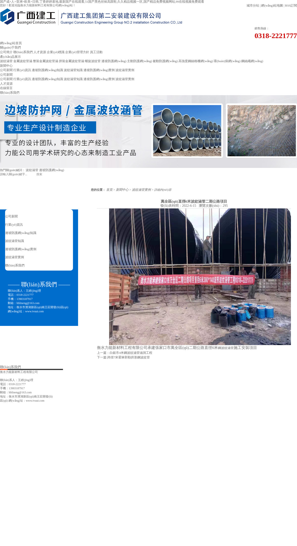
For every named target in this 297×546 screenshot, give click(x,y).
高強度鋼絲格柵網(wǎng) (195, 61)
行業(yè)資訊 (22, 70)
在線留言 (6, 88)
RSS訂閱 (291, 5)
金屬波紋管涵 (22, 61)
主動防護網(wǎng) (139, 61)
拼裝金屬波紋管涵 (71, 61)
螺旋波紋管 (93, 61)
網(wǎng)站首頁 (11, 43)
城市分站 (253, 5)
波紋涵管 (6, 61)
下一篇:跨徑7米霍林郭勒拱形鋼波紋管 (123, 357)
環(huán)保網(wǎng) (227, 61)
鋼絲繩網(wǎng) (252, 61)
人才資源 (39, 52)
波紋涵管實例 (124, 70)
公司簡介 (6, 52)
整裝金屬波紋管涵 (45, 61)
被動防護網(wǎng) (165, 61)
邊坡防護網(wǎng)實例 (99, 70)
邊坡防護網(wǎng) (113, 61)
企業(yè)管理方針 (77, 52)
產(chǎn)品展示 (10, 56)
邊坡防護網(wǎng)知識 (47, 70)
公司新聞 (6, 70)
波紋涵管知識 (73, 70)
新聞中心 (6, 65)
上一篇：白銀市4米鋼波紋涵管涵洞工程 (124, 353)
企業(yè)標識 (55, 52)
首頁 (109, 189)
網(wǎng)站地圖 (272, 5)
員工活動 (96, 52)
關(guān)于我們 (10, 47)
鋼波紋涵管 (226, 348)
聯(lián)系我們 (23, 52)
